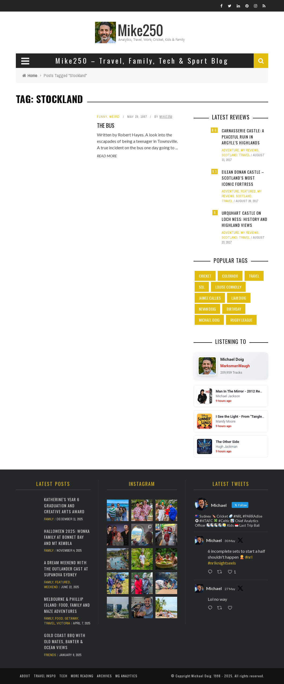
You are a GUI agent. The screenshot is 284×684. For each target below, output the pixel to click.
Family (49, 519)
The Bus (105, 125)
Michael (214, 540)
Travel (244, 155)
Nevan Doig (207, 309)
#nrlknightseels (222, 562)
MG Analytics (126, 676)
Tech (63, 676)
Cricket (205, 276)
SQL (202, 287)
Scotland (229, 155)
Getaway (71, 618)
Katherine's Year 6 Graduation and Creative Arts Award (64, 505)
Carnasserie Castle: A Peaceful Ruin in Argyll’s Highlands (243, 136)
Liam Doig (238, 298)
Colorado (230, 276)
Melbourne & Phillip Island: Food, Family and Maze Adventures (67, 605)
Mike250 (165, 117)
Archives (104, 676)
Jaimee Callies (210, 298)
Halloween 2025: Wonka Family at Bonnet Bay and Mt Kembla (67, 537)
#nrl (248, 556)
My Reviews (249, 150)
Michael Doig (209, 320)
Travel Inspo (45, 676)
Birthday (234, 309)
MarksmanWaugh (235, 366)
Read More (107, 156)
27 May (230, 589)
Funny (102, 117)
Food (59, 618)
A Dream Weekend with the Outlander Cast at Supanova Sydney (66, 568)
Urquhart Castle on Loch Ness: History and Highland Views (244, 219)
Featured (248, 191)
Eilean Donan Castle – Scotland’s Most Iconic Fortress (243, 178)
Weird (114, 117)
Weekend (51, 587)
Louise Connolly (228, 287)
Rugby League (241, 320)
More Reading (82, 676)
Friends (50, 655)
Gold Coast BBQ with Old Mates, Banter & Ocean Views (64, 641)
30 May (230, 541)
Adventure (230, 150)
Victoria (63, 623)
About (25, 676)
